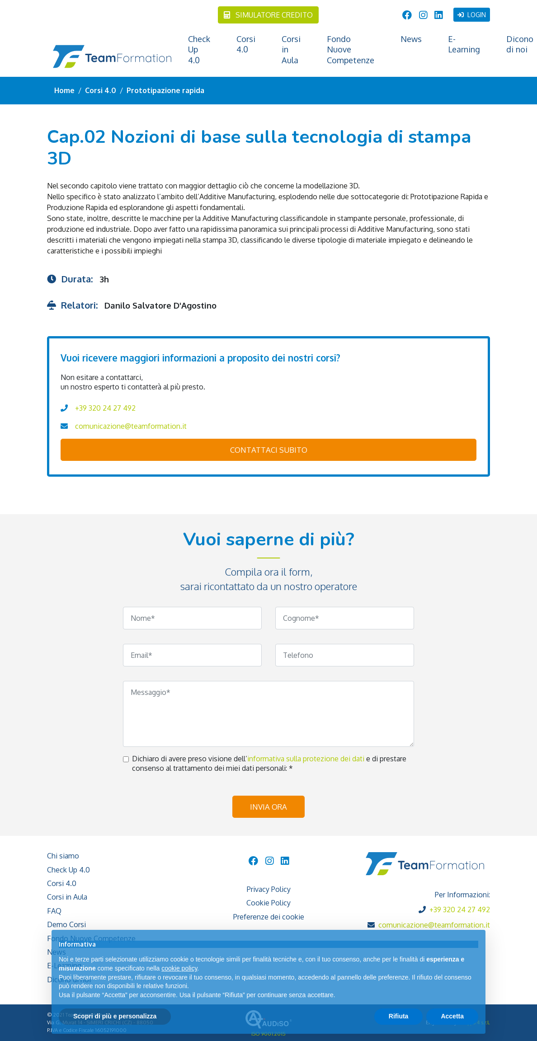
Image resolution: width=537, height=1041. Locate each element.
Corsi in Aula (291, 49)
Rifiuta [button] (399, 1016)
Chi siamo (63, 855)
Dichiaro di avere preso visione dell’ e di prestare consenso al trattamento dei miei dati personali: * (269, 763)
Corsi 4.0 (245, 44)
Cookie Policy (268, 902)
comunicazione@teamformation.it (131, 426)
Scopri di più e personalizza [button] (114, 1016)
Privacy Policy (269, 889)
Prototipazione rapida (165, 90)
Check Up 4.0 (199, 49)
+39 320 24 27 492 (105, 408)
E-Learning (464, 44)
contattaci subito (268, 450)
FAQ (54, 910)
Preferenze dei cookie (268, 916)
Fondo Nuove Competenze (350, 49)
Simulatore (268, 14)
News (411, 38)
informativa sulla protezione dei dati (306, 758)
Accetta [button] (452, 1016)
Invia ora (268, 806)
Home (64, 90)
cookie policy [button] (179, 968)
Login (471, 15)
